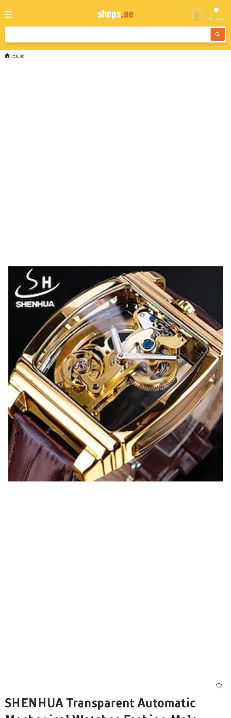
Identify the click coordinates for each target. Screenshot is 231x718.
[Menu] (8, 14)
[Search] (218, 34)
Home (14, 55)
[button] (115, 374)
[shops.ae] (115, 14)
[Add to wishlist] (219, 686)
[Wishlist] (216, 14)
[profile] (196, 14)
